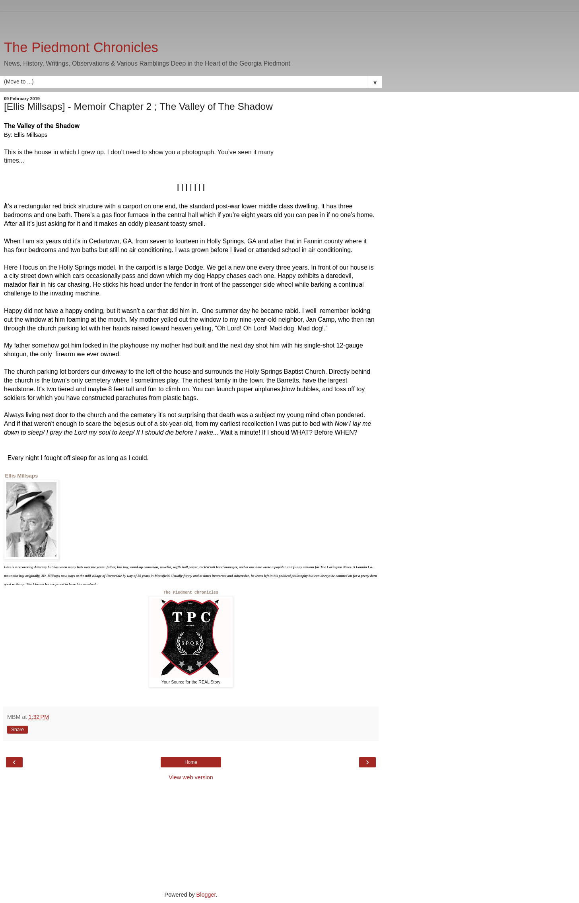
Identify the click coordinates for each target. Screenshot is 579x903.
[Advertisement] (191, 22)
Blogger (206, 894)
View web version (191, 777)
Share (17, 729)
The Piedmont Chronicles (81, 47)
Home (191, 762)
